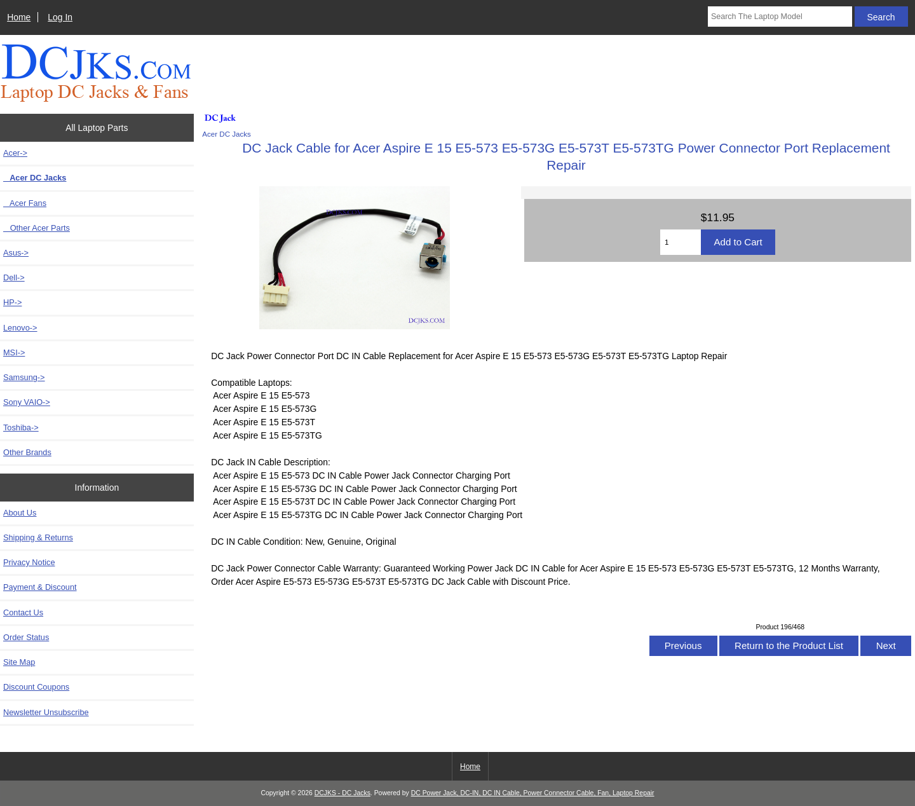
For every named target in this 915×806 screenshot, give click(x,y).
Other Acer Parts (36, 228)
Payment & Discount (40, 587)
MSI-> (14, 352)
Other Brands (27, 452)
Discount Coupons (36, 687)
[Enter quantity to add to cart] (680, 242)
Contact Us (23, 612)
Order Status (26, 637)
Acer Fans (24, 203)
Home (18, 17)
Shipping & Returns (38, 537)
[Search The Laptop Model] (780, 16)
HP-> (12, 302)
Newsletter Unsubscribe (46, 712)
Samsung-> (24, 377)
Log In (60, 17)
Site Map (19, 662)
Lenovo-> (20, 327)
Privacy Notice (29, 562)
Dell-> (14, 277)
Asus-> (16, 252)
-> (15, 153)
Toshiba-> (21, 427)
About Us (19, 512)
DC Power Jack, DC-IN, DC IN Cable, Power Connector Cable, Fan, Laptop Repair (532, 792)
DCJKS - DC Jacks (342, 792)
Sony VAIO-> (26, 402)
